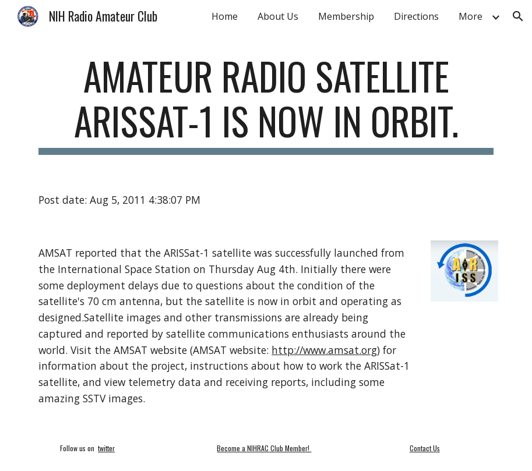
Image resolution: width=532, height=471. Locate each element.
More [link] (470, 16)
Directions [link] (416, 16)
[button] (518, 16)
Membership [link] (346, 16)
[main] (266, 104)
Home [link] (225, 16)
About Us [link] (278, 16)
